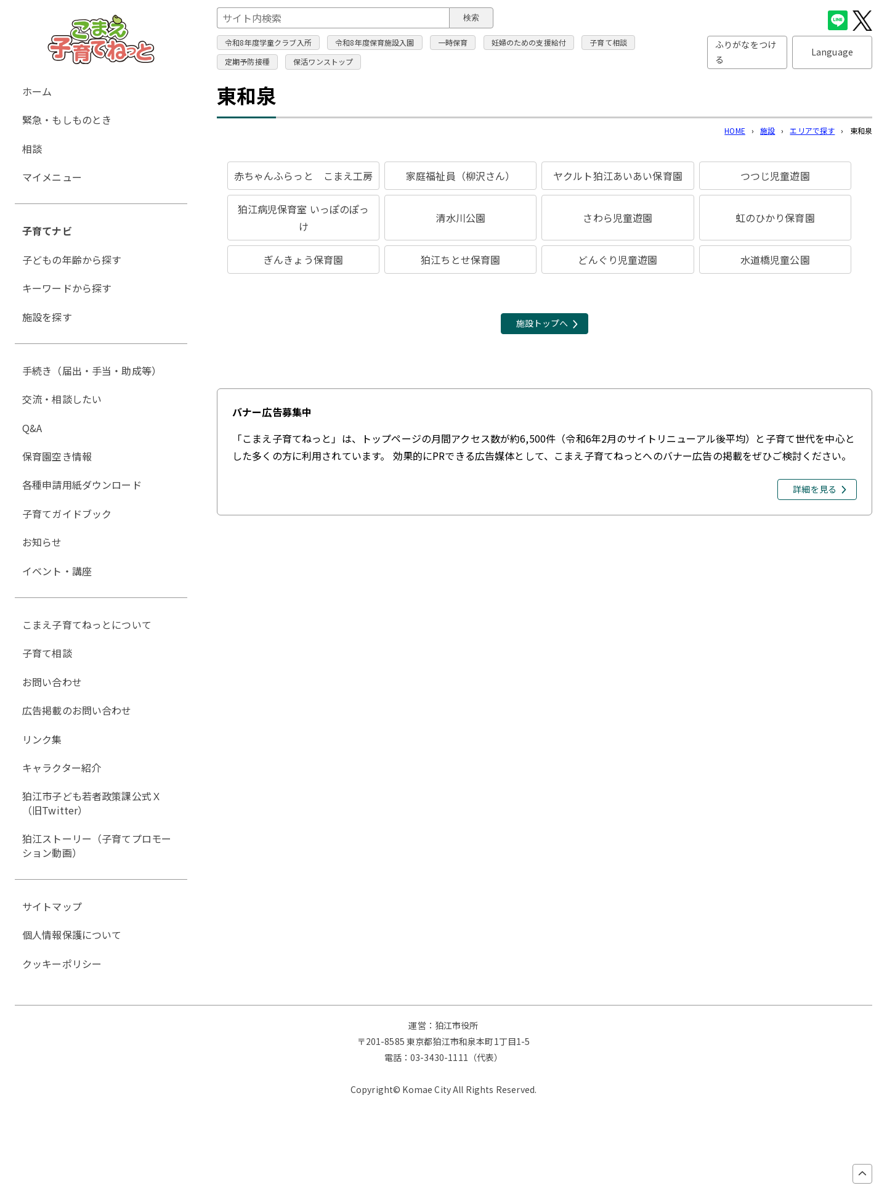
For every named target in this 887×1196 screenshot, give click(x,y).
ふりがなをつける (745, 51)
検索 (471, 17)
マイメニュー (52, 177)
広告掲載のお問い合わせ (77, 710)
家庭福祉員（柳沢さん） (461, 175)
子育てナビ (47, 230)
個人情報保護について (72, 934)
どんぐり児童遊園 (617, 259)
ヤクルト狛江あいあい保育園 (617, 175)
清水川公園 (460, 217)
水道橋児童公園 (775, 259)
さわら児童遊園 (617, 217)
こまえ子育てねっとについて (87, 624)
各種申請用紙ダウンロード (82, 484)
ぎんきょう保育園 (303, 259)
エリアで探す (812, 130)
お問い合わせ (52, 681)
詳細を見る (814, 489)
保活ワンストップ (323, 61)
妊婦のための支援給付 (529, 42)
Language (832, 52)
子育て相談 (608, 42)
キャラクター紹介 (61, 767)
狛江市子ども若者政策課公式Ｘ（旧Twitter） (91, 802)
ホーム (37, 91)
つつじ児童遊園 (775, 175)
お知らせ (42, 542)
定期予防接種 (247, 61)
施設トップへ (542, 323)
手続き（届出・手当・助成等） (91, 370)
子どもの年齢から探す (72, 259)
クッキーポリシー (62, 963)
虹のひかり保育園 (775, 217)
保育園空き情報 (57, 456)
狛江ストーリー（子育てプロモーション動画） (96, 845)
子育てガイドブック (66, 513)
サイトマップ (52, 906)
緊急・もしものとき (66, 119)
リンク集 (42, 739)
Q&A (32, 427)
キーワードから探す (66, 288)
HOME (734, 130)
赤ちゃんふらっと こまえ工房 (303, 175)
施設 (767, 130)
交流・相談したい (62, 398)
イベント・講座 (57, 570)
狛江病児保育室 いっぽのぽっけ (304, 218)
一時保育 (453, 42)
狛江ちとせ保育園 (460, 259)
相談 (32, 148)
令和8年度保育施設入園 (375, 42)
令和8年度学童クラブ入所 (268, 42)
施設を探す (47, 316)
